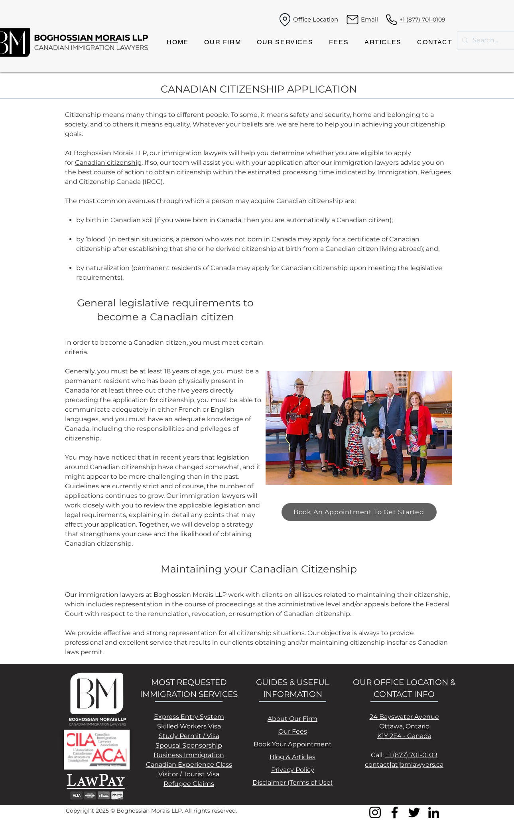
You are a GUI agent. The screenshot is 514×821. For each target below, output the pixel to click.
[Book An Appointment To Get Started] (359, 512)
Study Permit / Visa (189, 736)
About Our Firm (292, 718)
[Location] (285, 20)
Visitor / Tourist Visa (188, 774)
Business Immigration (189, 755)
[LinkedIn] (433, 812)
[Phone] (391, 20)
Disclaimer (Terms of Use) (292, 782)
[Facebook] (394, 812)
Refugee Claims (188, 783)
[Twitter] (414, 812)
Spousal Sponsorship (189, 745)
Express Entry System (189, 716)
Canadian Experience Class (189, 764)
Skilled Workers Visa (189, 726)
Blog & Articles (292, 757)
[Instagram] (375, 812)
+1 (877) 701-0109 (411, 755)
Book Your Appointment (293, 744)
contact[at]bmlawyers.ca (404, 764)
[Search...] (486, 40)
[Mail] (353, 20)
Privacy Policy (292, 770)
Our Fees (292, 731)
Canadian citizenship (108, 162)
